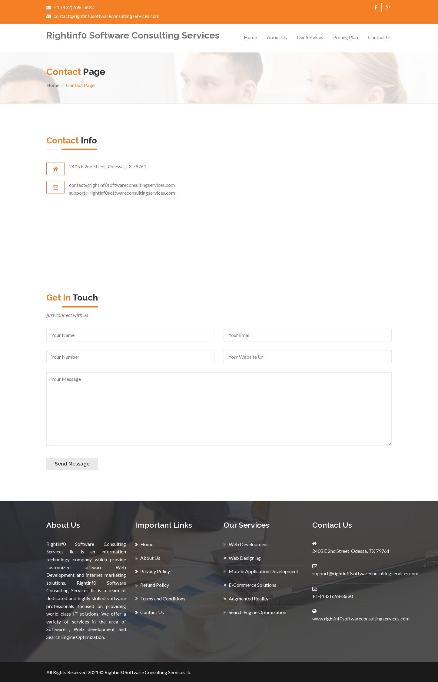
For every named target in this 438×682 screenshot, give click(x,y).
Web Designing (242, 558)
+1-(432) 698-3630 (70, 7)
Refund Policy (152, 585)
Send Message (72, 464)
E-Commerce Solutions (250, 585)
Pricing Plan (345, 37)
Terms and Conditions (160, 598)
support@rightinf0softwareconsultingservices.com (365, 573)
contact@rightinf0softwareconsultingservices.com (102, 16)
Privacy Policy (152, 571)
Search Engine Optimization (255, 612)
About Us (277, 37)
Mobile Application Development (261, 571)
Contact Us (380, 37)
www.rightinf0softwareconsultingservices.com (361, 618)
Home (250, 37)
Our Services (310, 37)
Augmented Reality (246, 598)
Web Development (246, 544)
